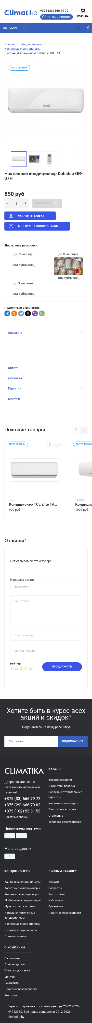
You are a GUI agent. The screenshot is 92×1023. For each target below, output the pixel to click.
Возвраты (55, 888)
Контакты (11, 995)
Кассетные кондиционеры (22, 888)
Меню (10, 27)
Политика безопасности (65, 912)
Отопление (56, 815)
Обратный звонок (56, 17)
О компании (12, 958)
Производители (15, 964)
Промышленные (15, 936)
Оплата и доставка (17, 970)
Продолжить (62, 666)
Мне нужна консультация (33, 226)
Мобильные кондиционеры (22, 900)
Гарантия (45, 388)
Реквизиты (11, 983)
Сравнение (56, 906)
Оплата (45, 368)
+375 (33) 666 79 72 (54, 10)
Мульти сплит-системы (20, 906)
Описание (45, 332)
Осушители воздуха (62, 786)
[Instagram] (9, 856)
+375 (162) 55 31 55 (22, 811)
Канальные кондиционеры (22, 882)
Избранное (56, 900)
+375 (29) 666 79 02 (22, 805)
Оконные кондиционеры (21, 930)
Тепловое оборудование (65, 821)
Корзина (83, 13)
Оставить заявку (26, 216)
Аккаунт (54, 882)
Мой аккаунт (88, 28)
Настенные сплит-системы (22, 923)
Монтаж (45, 399)
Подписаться (72, 741)
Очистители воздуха (62, 809)
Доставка (45, 378)
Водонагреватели (60, 779)
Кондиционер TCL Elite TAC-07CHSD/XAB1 (34, 504)
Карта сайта (57, 894)
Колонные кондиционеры (21, 894)
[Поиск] (78, 28)
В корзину (47, 203)
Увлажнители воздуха (63, 803)
